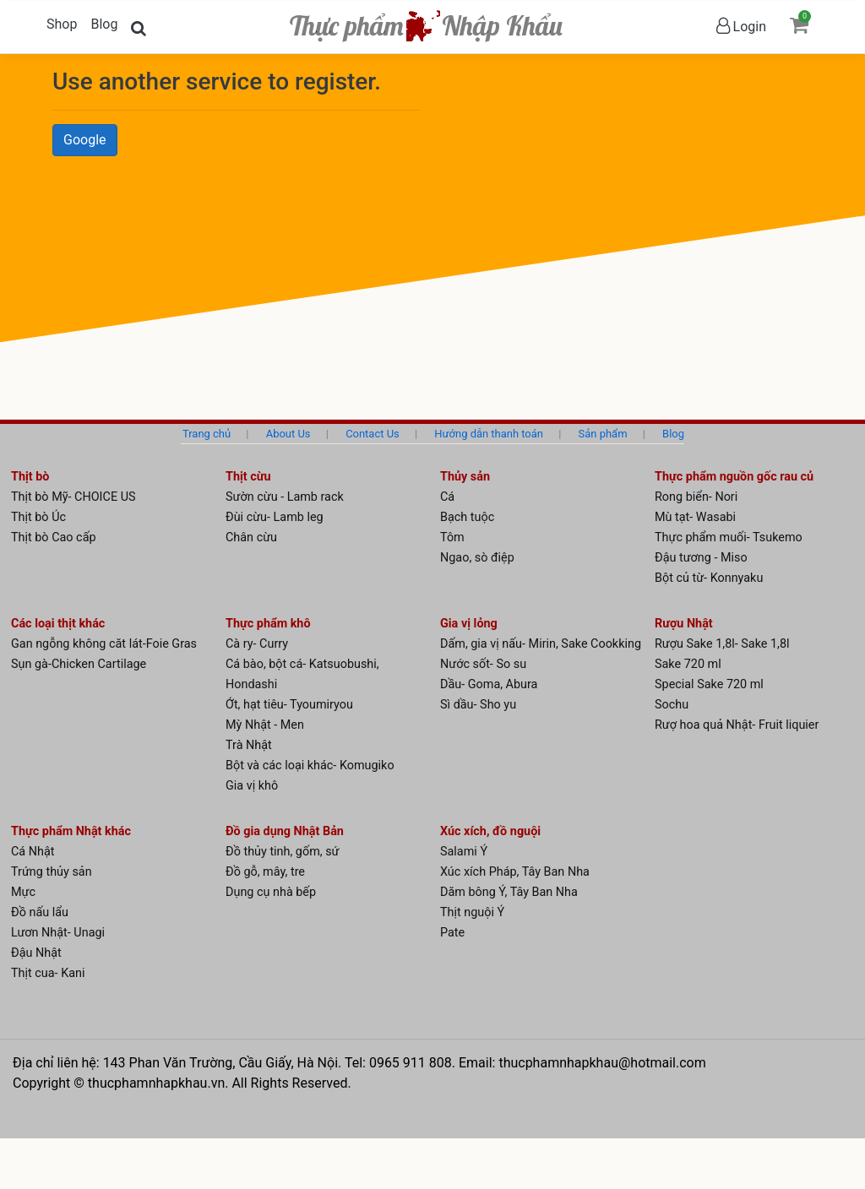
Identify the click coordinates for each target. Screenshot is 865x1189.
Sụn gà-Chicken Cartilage (78, 664)
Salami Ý (463, 851)
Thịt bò (30, 477)
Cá (447, 497)
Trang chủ (206, 433)
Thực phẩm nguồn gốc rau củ (734, 477)
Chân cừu (251, 537)
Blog (103, 24)
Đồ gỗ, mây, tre (265, 872)
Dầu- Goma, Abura (488, 684)
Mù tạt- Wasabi (695, 517)
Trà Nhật (249, 745)
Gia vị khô (252, 786)
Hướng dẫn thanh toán (488, 433)
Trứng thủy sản (51, 872)
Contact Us (372, 433)
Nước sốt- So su (483, 664)
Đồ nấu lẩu (39, 912)
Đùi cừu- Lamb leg (275, 517)
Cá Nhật (33, 851)
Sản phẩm (603, 433)
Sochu (671, 705)
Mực (23, 892)
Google (84, 140)
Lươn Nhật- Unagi (58, 933)
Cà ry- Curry (257, 644)
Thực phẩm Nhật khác (71, 831)
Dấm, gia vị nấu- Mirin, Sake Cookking (540, 644)
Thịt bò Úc (38, 517)
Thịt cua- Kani (47, 973)
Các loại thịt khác (58, 623)
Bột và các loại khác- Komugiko (310, 765)
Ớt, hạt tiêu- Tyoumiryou (289, 705)
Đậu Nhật (36, 953)
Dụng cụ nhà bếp (271, 892)
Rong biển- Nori (696, 497)
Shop (61, 24)
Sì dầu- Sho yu (478, 705)
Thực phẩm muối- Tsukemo (728, 537)
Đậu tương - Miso (701, 558)
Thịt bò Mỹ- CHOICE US (73, 497)
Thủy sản (465, 477)
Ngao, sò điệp (477, 558)
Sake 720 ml (688, 664)
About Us (288, 433)
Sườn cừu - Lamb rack (285, 497)
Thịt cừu (248, 477)
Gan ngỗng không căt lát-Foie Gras (104, 644)
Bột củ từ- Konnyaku (709, 578)
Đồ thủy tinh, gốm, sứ (283, 851)
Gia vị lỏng (469, 623)
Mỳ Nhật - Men (265, 725)
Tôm (452, 537)
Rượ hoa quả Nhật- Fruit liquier (737, 725)
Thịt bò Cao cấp (53, 537)
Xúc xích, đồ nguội (490, 831)
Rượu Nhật (684, 623)
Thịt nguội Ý (472, 912)
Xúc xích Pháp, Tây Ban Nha (515, 872)
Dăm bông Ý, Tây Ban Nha (509, 892)
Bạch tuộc (467, 517)
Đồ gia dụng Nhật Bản (285, 831)
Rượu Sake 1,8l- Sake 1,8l (722, 644)
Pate (452, 933)
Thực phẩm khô (268, 623)
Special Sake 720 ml (709, 684)
